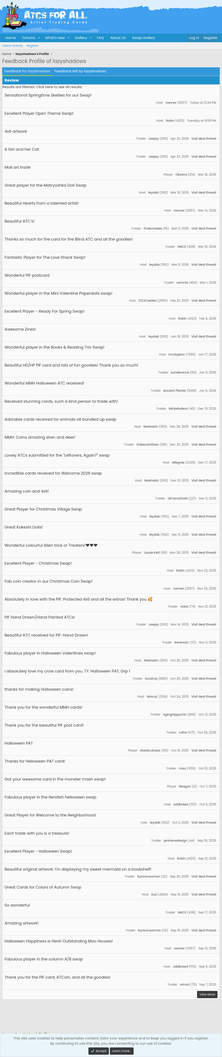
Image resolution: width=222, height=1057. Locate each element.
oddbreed (180, 804)
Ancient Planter (174, 390)
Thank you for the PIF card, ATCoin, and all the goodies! (58, 977)
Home (10, 37)
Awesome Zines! (20, 329)
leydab (153, 192)
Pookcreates (153, 228)
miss (182, 768)
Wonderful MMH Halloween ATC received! (44, 383)
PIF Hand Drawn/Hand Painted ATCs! (40, 617)
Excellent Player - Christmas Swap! (38, 563)
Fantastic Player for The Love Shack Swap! (45, 257)
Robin (170, 120)
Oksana (181, 174)
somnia (182, 282)
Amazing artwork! (22, 923)
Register (32, 46)
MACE (182, 246)
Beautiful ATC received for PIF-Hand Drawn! (46, 635)
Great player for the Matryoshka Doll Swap (45, 185)
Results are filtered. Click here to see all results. (42, 86)
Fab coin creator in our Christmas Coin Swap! (49, 581)
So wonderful (17, 905)
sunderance (180, 372)
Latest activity (12, 46)
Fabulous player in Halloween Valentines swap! (50, 653)
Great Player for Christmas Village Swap (43, 509)
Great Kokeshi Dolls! (24, 527)
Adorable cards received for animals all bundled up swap (60, 419)
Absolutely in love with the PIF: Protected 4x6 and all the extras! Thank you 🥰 (78, 599)
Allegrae (178, 462)
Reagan (185, 786)
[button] (39, 38)
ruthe (183, 732)
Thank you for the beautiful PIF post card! (44, 725)
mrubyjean (176, 354)
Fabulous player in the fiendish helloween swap (50, 797)
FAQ (100, 37)
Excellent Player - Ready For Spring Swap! (44, 311)
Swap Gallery (143, 37)
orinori (184, 984)
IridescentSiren (148, 444)
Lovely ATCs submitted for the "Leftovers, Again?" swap (57, 455)
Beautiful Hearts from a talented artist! (42, 203)
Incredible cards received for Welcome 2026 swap (53, 473)
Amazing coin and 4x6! (27, 491)
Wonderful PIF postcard (27, 275)
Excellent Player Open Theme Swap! (39, 113)
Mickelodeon (178, 408)
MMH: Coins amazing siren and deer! (40, 437)
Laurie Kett (152, 552)
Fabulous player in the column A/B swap (44, 959)
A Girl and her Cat (22, 149)
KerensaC (182, 642)
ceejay (154, 138)
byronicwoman (148, 876)
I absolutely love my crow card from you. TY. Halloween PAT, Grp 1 (67, 671)
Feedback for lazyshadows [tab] (27, 71)
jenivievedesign (175, 840)
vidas (184, 606)
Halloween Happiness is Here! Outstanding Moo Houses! (59, 941)
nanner (170, 102)
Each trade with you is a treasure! (37, 833)
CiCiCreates (148, 300)
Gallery (81, 37)
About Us (118, 37)
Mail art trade (18, 167)
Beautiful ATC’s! (19, 221)
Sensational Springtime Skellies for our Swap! (48, 95)
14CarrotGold (178, 498)
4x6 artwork (16, 131)
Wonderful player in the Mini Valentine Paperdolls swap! (59, 293)
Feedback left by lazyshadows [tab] (80, 71)
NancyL (152, 696)
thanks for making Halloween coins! (39, 689)
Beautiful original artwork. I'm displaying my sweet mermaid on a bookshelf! (78, 869)
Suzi (154, 894)
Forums (28, 37)
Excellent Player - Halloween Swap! (38, 851)
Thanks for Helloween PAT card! (35, 761)
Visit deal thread (203, 138)
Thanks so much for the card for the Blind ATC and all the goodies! (69, 239)
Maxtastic (151, 426)
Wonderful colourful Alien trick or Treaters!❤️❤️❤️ (51, 545)
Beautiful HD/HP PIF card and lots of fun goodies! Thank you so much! (71, 365)
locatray (151, 678)
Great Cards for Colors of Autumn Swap (43, 887)
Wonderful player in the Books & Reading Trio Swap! (54, 347)
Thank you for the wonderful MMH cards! (44, 707)
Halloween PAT (19, 743)
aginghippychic (175, 714)
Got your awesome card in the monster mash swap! (55, 779)
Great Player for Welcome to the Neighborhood (50, 815)
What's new (55, 37)
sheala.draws (150, 750)
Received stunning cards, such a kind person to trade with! (61, 401)
